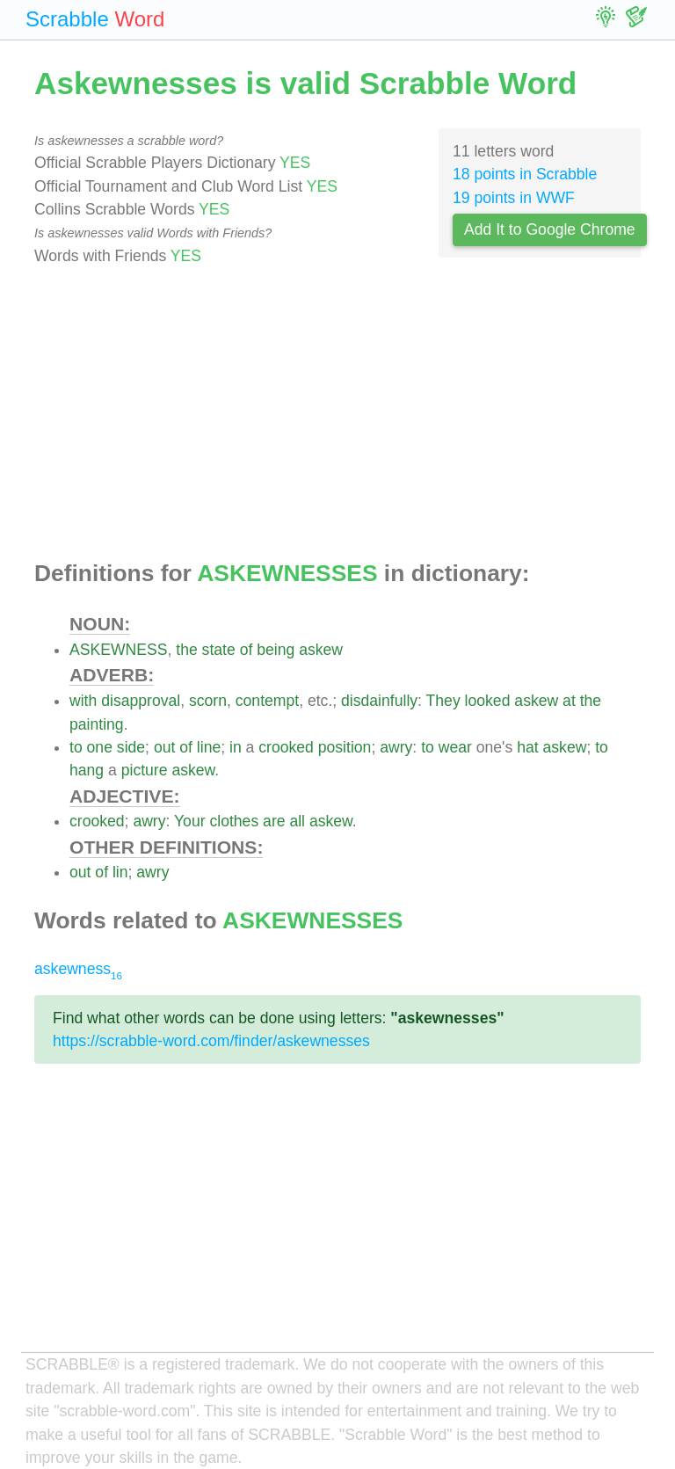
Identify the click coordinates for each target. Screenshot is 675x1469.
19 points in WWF (514, 198)
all (297, 821)
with (83, 700)
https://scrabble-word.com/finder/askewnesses (211, 1041)
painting (96, 724)
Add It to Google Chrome (549, 229)
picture (144, 770)
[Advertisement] (337, 414)
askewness (78, 969)
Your (190, 821)
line (209, 747)
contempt (267, 700)
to (76, 747)
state (219, 649)
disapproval (140, 700)
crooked (286, 747)
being (275, 649)
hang (86, 770)
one (99, 747)
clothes (233, 821)
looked (488, 700)
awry (396, 747)
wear (455, 747)
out (164, 747)
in (235, 747)
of (246, 649)
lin (120, 872)
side (131, 747)
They (443, 700)
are (274, 821)
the (186, 649)
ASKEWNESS (118, 649)
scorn (208, 700)
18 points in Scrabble (525, 174)
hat (527, 747)
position (345, 747)
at (569, 700)
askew (321, 649)
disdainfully (379, 700)
